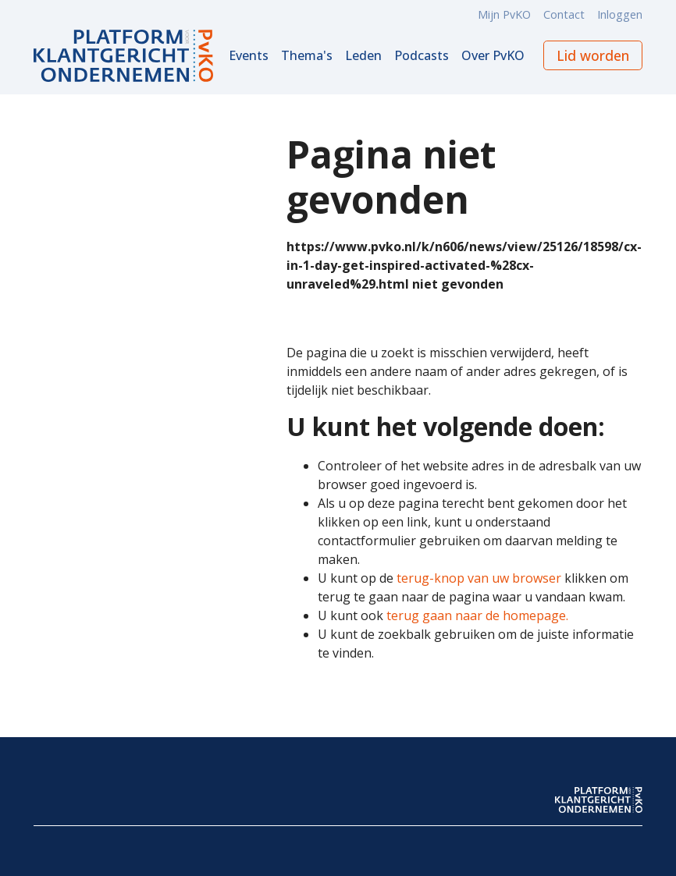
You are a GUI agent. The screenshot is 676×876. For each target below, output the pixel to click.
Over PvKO (493, 55)
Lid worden (593, 55)
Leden (363, 55)
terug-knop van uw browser (479, 578)
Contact (564, 14)
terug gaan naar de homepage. (477, 615)
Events (249, 55)
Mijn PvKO (504, 14)
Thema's (307, 55)
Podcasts (421, 55)
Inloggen (619, 14)
